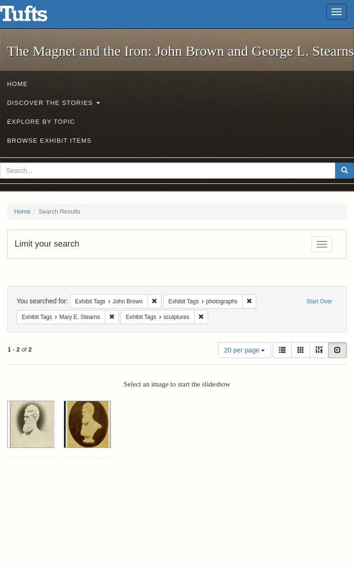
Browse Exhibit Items (49, 140)
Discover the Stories (53, 102)
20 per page (244, 350)
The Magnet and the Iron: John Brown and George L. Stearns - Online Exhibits (35, 16)
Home (17, 83)
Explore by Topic (41, 121)
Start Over (319, 301)
